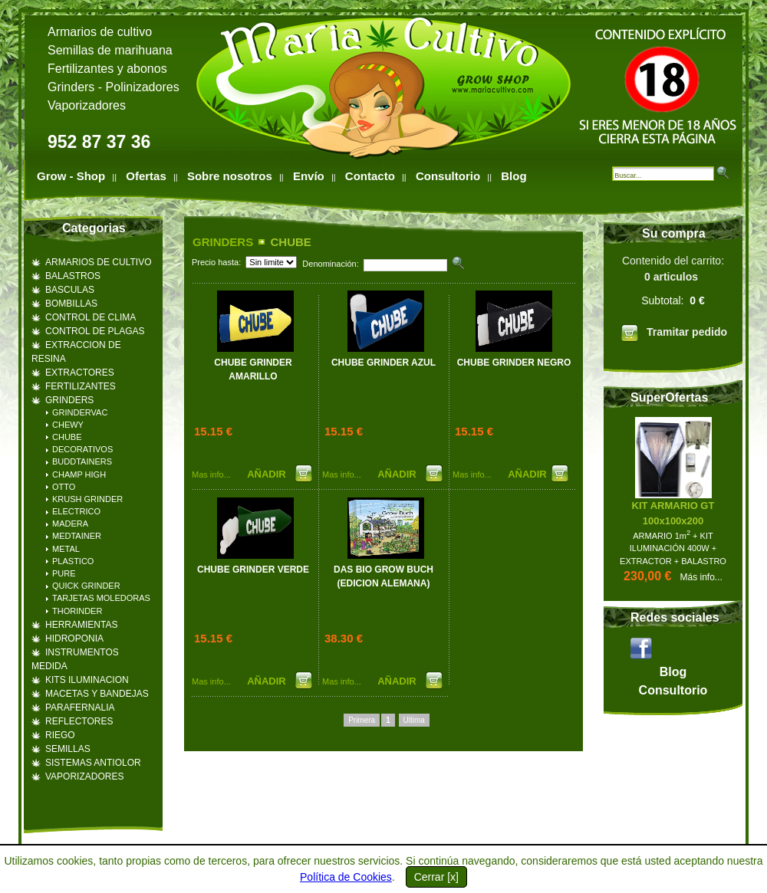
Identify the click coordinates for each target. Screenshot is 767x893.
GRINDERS (223, 241)
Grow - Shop (71, 175)
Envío (308, 175)
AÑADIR (267, 474)
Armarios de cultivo (100, 31)
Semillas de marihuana (110, 50)
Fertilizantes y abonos (107, 68)
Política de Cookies (346, 877)
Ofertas (146, 175)
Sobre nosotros (229, 175)
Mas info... (211, 474)
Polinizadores (142, 87)
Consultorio (448, 175)
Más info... (701, 577)
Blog (513, 175)
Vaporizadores (87, 105)
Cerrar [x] (436, 877)
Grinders (71, 87)
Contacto (370, 175)
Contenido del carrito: (673, 301)
